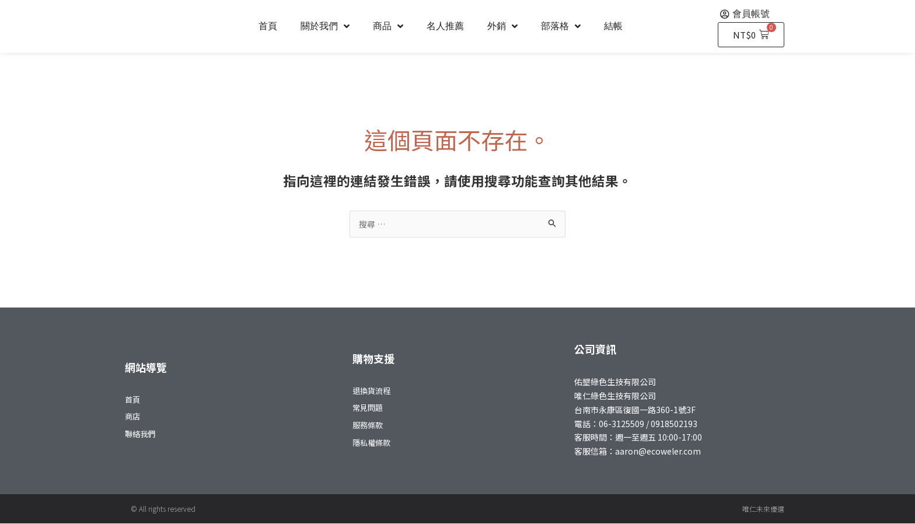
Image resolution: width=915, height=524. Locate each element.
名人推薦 (445, 26)
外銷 (502, 26)
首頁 (268, 26)
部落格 (561, 26)
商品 (388, 26)
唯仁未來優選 (763, 509)
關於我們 (325, 26)
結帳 (613, 26)
